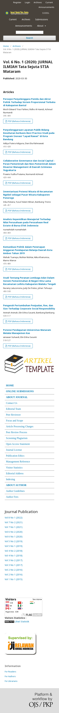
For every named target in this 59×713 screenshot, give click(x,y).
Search (29, 38)
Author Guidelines (15, 491)
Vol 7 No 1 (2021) (13, 527)
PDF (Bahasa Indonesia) (19, 121)
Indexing (10, 479)
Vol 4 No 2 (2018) (13, 550)
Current (13, 19)
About (40, 25)
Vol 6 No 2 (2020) (13, 531)
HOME (10, 385)
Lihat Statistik (22, 621)
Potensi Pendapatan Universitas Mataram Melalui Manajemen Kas (27, 331)
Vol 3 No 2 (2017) (14, 560)
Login (27, 2)
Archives (26, 19)
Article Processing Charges (19, 426)
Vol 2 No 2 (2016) (14, 569)
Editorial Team (13, 409)
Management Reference (18, 461)
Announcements (23, 25)
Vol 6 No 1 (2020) (13, 536)
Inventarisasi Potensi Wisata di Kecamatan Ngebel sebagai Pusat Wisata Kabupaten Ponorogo (28, 194)
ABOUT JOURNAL (17, 397)
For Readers (10, 671)
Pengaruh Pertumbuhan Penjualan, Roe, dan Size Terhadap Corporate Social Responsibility (29, 307)
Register (17, 2)
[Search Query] (29, 32)
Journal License (14, 449)
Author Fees (12, 496)
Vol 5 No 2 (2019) (13, 541)
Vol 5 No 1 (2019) (13, 546)
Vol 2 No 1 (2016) (14, 574)
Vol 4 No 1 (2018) (14, 555)
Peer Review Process (16, 432)
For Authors (10, 676)
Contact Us (11, 403)
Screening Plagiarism (16, 438)
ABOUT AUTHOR (16, 485)
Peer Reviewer (13, 414)
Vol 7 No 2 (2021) (13, 522)
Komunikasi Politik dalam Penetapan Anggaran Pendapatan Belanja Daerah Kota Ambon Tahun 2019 (27, 250)
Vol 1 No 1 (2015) (14, 579)
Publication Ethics (15, 455)
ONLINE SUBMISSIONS (20, 391)
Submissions (41, 19)
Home (6, 46)
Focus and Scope (14, 420)
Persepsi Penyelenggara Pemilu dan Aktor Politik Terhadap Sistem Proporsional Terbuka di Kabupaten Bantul (29, 102)
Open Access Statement (18, 444)
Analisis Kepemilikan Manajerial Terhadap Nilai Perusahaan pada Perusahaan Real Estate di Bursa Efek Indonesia (27, 222)
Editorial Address (15, 473)
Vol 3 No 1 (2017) (14, 565)
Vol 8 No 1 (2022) (13, 517)
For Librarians (11, 681)
